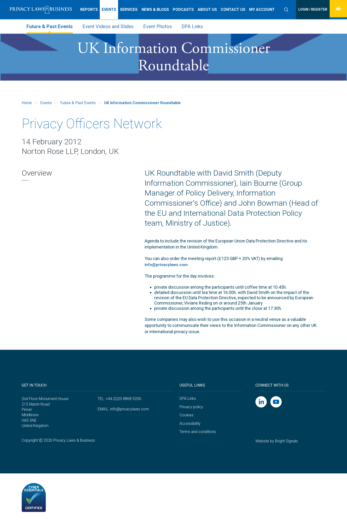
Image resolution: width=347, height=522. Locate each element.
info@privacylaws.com (167, 264)
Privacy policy (191, 406)
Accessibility (190, 423)
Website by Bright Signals (276, 441)
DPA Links (188, 398)
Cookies (187, 415)
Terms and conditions (198, 431)
